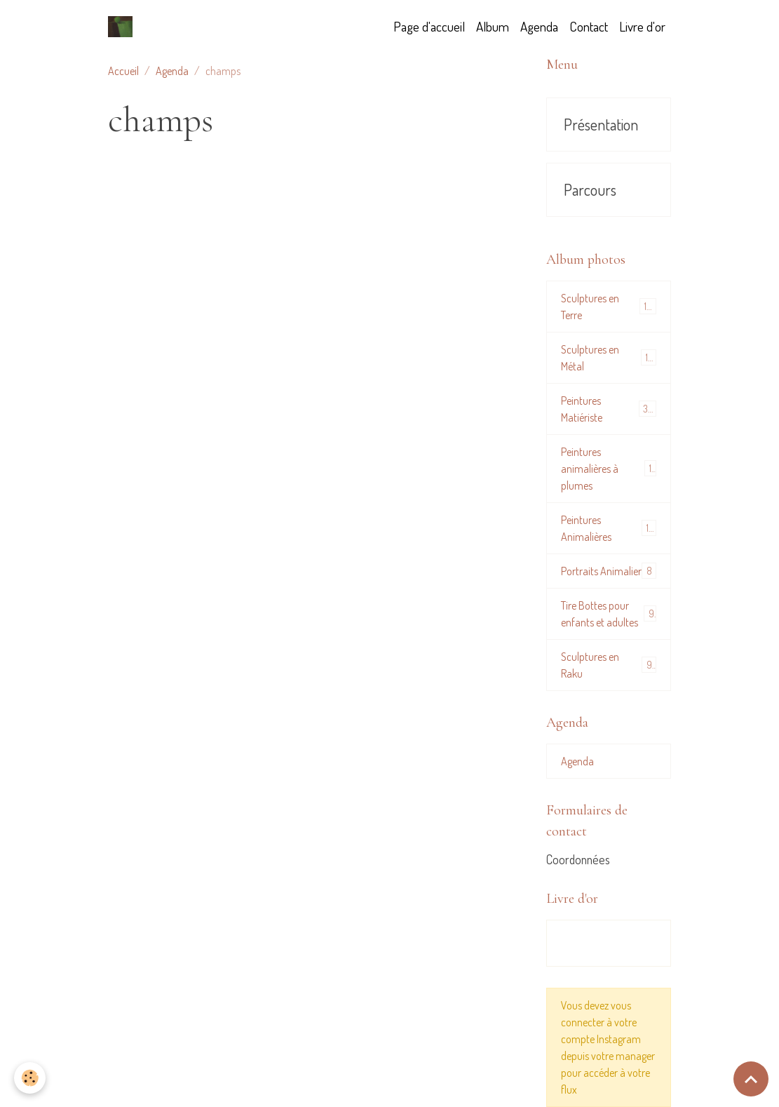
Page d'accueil (429, 26)
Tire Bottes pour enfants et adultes (608, 613)
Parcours (590, 189)
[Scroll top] (750, 1078)
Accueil (123, 71)
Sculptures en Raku (608, 665)
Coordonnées (578, 859)
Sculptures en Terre (608, 306)
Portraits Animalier (608, 571)
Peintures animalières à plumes (608, 468)
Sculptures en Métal (608, 357)
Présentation (601, 124)
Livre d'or (642, 26)
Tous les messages (608, 943)
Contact (588, 26)
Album (492, 26)
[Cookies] (30, 1078)
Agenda (539, 26)
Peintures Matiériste (608, 409)
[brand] (123, 26)
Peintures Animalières (608, 528)
